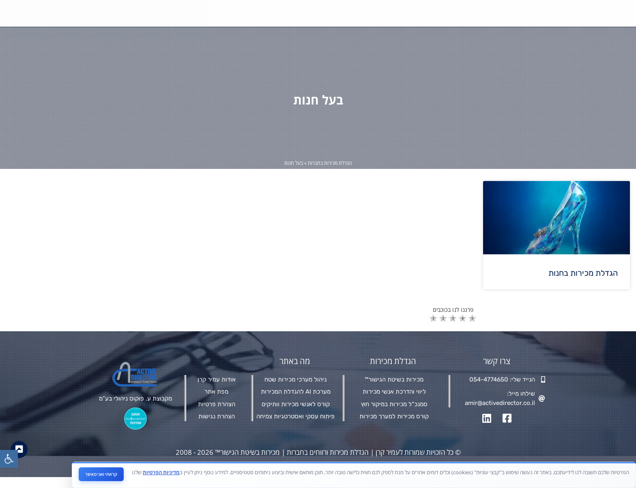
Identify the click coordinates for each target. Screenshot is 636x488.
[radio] (433, 329)
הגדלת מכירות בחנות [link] (583, 283)
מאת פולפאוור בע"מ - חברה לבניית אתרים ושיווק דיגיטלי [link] (314, 475)
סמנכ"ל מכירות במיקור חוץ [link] (399, 18)
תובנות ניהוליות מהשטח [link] (182, 18)
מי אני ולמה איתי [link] (323, 18)
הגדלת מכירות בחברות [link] (330, 173)
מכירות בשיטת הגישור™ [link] (482, 18)
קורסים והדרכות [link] (258, 18)
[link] (9, 459)
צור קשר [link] (117, 18)
